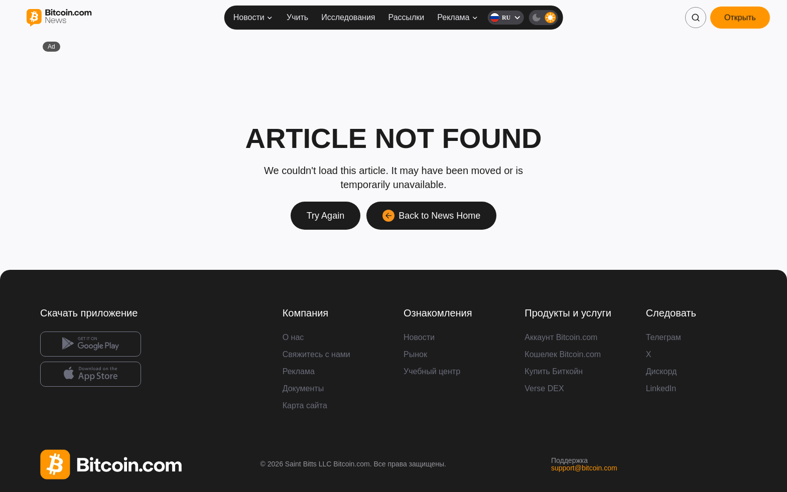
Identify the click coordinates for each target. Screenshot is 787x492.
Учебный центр (432, 371)
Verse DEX (544, 388)
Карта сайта (305, 405)
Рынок (415, 354)
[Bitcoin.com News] (59, 18)
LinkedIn (661, 388)
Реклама (458, 17)
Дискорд (661, 371)
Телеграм (663, 337)
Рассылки (406, 17)
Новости (253, 17)
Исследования (348, 17)
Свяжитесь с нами (316, 354)
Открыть (740, 17)
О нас (293, 337)
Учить (297, 17)
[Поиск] (695, 17)
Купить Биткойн (553, 371)
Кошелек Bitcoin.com (562, 354)
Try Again (325, 216)
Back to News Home (431, 216)
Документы (303, 388)
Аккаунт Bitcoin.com (560, 337)
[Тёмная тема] (543, 17)
